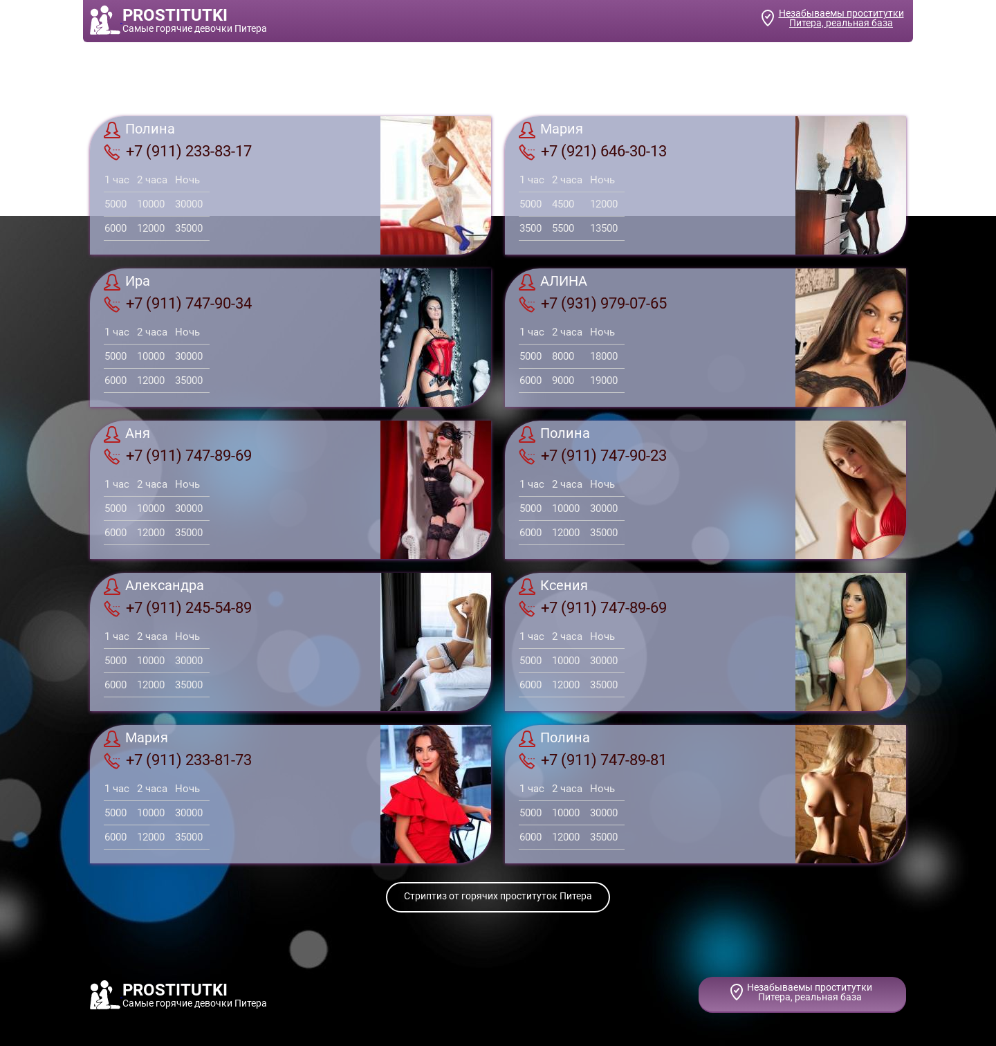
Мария (551, 130)
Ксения (553, 586)
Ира (127, 282)
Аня (127, 434)
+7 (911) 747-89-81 (593, 760)
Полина (139, 130)
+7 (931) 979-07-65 (593, 304)
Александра (154, 586)
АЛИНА (553, 282)
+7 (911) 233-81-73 (178, 760)
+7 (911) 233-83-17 (178, 151)
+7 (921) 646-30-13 (593, 151)
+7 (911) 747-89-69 (178, 456)
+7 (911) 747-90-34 (178, 304)
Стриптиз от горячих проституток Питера (498, 895)
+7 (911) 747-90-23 (593, 456)
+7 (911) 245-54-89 (178, 608)
